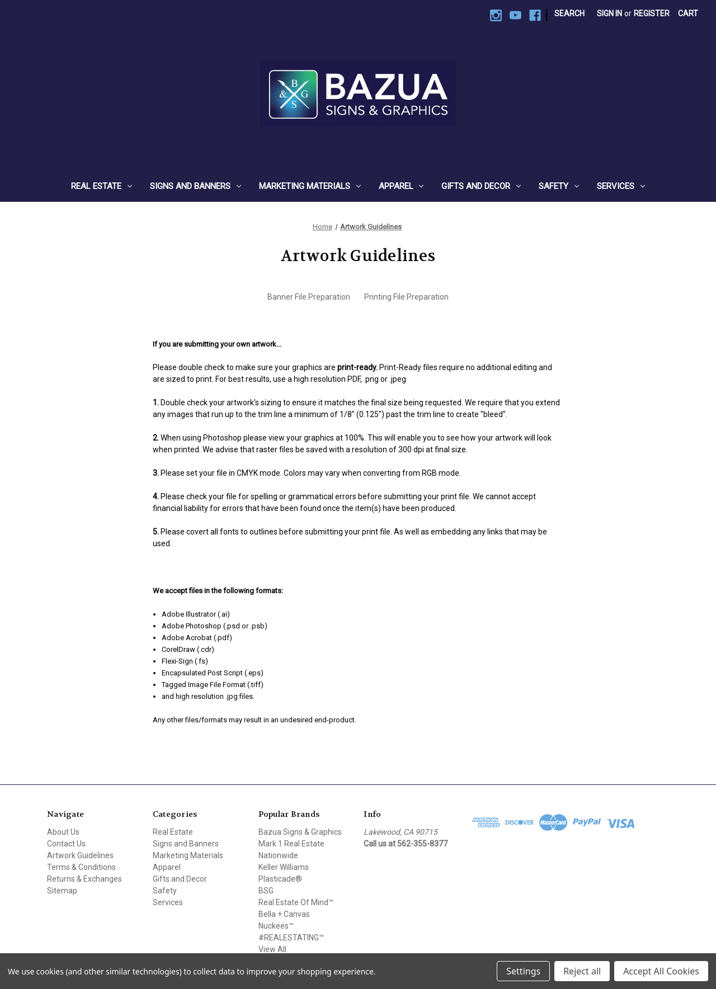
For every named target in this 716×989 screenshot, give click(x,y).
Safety (559, 186)
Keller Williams (283, 867)
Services (621, 186)
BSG (266, 890)
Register (652, 13)
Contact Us (66, 843)
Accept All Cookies (661, 971)
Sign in (609, 13)
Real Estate (101, 186)
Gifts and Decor (481, 186)
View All (272, 949)
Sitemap (62, 890)
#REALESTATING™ (291, 937)
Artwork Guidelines (80, 855)
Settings (523, 971)
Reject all (582, 971)
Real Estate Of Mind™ (295, 902)
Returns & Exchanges (84, 878)
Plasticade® (280, 878)
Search (569, 13)
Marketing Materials (310, 186)
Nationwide (278, 855)
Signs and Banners (195, 186)
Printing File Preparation (406, 296)
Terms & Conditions (81, 867)
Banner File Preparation (308, 296)
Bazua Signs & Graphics (300, 831)
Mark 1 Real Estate (291, 843)
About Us (63, 831)
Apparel (401, 186)
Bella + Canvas (284, 914)
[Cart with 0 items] (688, 13)
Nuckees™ (276, 925)
